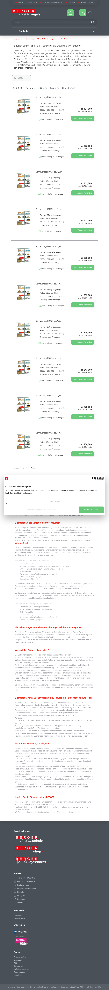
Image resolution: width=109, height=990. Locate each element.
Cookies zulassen (54, 511)
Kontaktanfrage (23, 885)
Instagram (21, 896)
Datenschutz (18, 966)
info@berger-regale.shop (52, 2)
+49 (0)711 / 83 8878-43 (27, 2)
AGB (15, 963)
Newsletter (18, 975)
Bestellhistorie (19, 919)
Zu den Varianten (83, 118)
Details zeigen (54, 500)
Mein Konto (18, 916)
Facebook (21, 899)
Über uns (71, 2)
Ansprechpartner (87, 2)
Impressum (18, 960)
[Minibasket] (70, 12)
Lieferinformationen (21, 969)
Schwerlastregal (21, 543)
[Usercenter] (82, 12)
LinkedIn (20, 892)
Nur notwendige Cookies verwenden (54, 505)
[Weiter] (34, 468)
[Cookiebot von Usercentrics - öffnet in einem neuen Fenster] (94, 477)
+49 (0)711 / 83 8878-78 (26, 882)
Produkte (21, 31)
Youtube (20, 903)
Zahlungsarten (19, 972)
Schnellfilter (18, 78)
